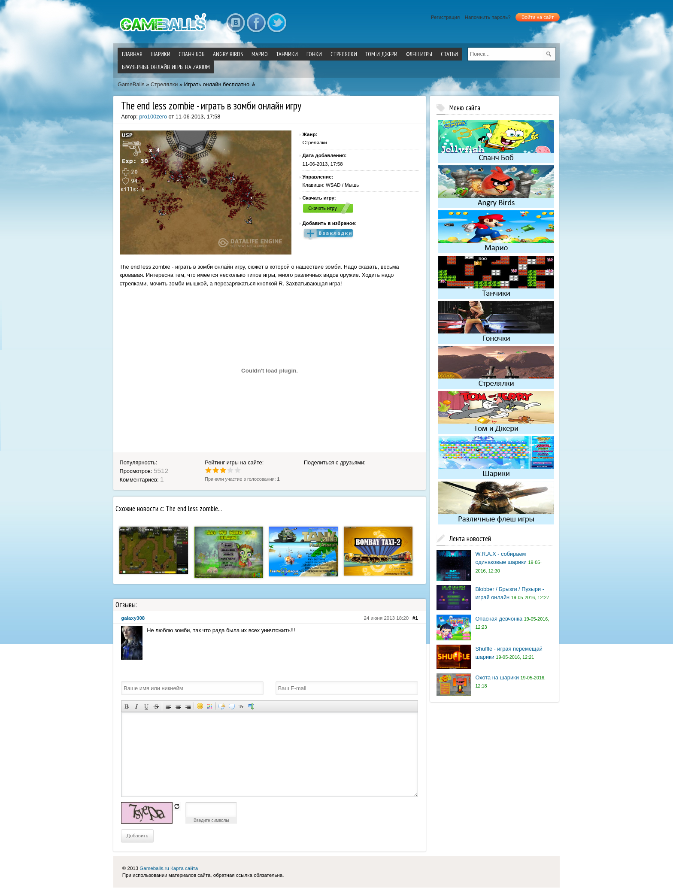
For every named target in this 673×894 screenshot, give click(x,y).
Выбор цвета (210, 706)
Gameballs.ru (154, 868)
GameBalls (131, 84)
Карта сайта (184, 868)
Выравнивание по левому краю (168, 706)
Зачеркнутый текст (156, 706)
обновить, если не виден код (177, 806)
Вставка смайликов (200, 706)
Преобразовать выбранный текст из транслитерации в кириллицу (241, 706)
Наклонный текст (136, 706)
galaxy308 (133, 618)
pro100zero (153, 116)
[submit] (549, 54)
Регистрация (445, 17)
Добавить (138, 835)
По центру (178, 706)
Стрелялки (164, 84)
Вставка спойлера (251, 706)
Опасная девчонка (498, 618)
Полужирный (126, 706)
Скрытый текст (222, 706)
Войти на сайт (537, 17)
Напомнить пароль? (488, 17)
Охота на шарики (496, 677)
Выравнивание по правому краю (188, 706)
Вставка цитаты (231, 706)
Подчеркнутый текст (146, 706)
